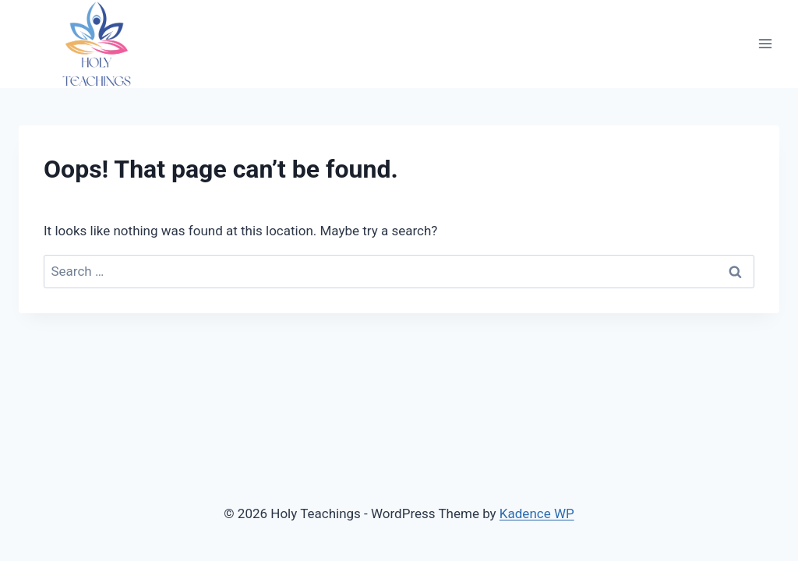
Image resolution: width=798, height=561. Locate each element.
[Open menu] (764, 44)
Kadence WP (537, 513)
